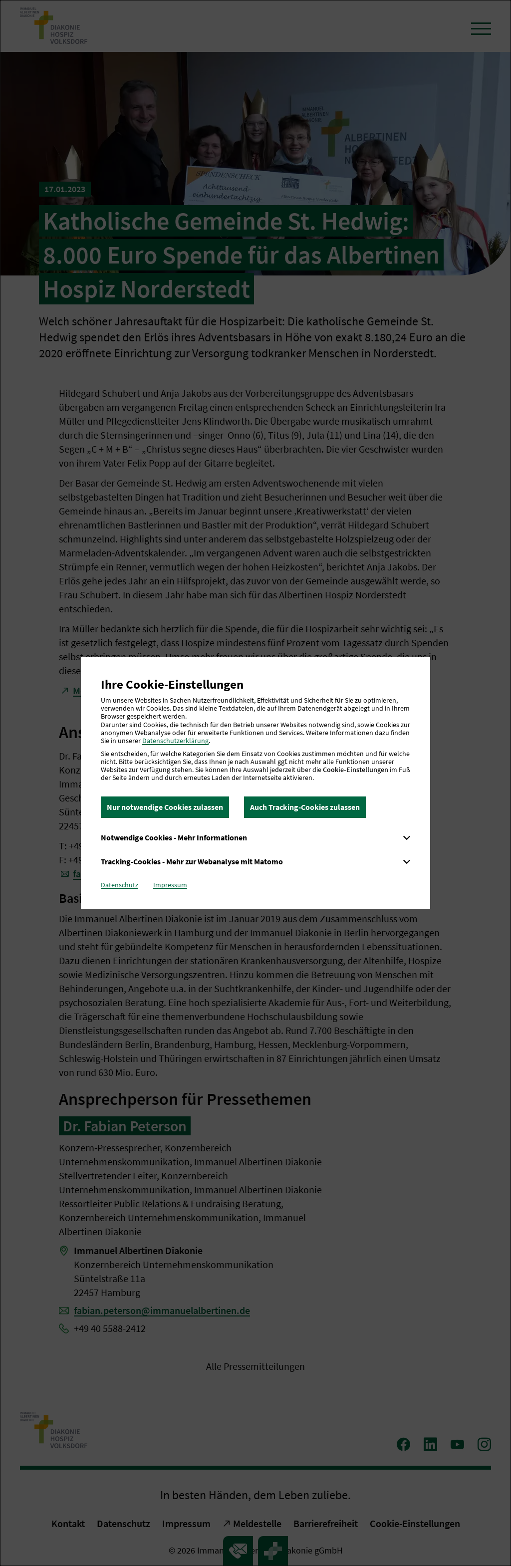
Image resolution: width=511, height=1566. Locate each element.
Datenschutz (119, 885)
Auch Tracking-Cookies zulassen (305, 807)
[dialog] (255, 783)
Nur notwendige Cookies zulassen (165, 807)
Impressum (170, 885)
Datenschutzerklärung (175, 740)
